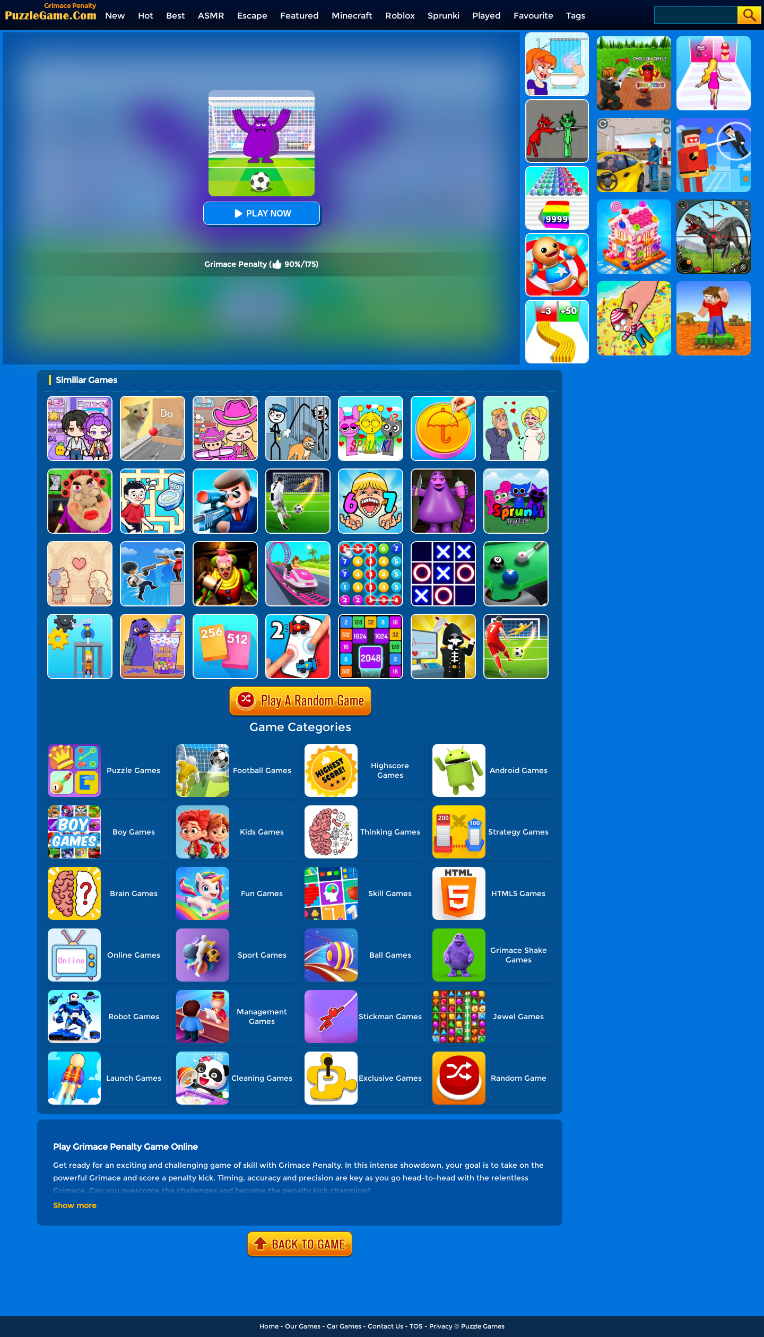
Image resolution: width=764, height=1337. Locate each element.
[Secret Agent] (225, 472)
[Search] (695, 15)
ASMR (211, 16)
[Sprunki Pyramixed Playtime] (516, 472)
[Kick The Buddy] (557, 237)
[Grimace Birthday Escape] (443, 472)
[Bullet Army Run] (557, 304)
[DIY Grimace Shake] (152, 618)
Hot (145, 16)
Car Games (344, 1326)
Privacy (441, 1326)
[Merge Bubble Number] (370, 545)
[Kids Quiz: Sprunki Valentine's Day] (370, 400)
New (115, 16)
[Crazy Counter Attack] (152, 545)
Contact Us (385, 1326)
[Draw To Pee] (152, 472)
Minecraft (352, 16)
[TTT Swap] (443, 545)
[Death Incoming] (443, 618)
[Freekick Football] (516, 618)
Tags (575, 16)
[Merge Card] (225, 618)
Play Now (261, 213)
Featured (299, 16)
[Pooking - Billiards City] (516, 545)
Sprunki (443, 16)
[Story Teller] (79, 545)
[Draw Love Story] (516, 400)
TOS (416, 1326)
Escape (252, 16)
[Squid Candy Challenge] (443, 400)
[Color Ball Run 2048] (557, 170)
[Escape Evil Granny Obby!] (79, 472)
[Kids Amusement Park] (298, 545)
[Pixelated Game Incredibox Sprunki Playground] (557, 103)
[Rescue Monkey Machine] (79, 618)
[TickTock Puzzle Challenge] (152, 400)
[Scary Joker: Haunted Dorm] (225, 545)
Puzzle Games (483, 1326)
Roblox (400, 16)
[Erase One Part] (557, 36)
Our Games (302, 1326)
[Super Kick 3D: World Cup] (298, 472)
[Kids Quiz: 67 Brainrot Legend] (370, 472)
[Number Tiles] (370, 618)
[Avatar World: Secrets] (79, 400)
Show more (75, 1205)
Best (175, 16)
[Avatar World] (225, 400)
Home (269, 1326)
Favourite (533, 16)
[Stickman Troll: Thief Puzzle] (298, 400)
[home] (50, 15)
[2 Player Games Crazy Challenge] (298, 618)
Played (486, 16)
